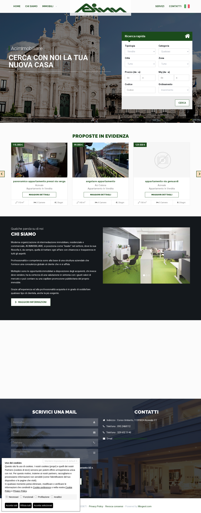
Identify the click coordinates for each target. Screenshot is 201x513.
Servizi (159, 6)
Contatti (175, 6)
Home (16, 6)
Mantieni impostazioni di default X (61, 461)
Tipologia (130, 46)
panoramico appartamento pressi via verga (39, 181)
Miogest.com (145, 506)
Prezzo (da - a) (132, 72)
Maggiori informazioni (30, 302)
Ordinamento (165, 84)
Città (127, 58)
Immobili (47, 6)
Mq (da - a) (164, 72)
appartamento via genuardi (161, 181)
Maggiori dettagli (39, 195)
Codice (128, 84)
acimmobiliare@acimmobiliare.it (130, 438)
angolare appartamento (100, 181)
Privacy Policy (96, 506)
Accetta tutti (11, 505)
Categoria (164, 46)
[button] (109, 255)
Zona (161, 58)
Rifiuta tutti (25, 505)
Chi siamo (31, 6)
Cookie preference (42, 487)
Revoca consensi (114, 506)
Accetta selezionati (43, 505)
